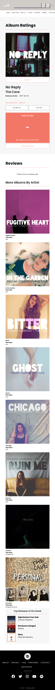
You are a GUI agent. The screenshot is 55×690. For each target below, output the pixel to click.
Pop (7, 239)
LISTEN (30, 12)
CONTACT (45, 662)
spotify (27, 80)
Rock (15, 607)
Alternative (9, 554)
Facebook (17, 108)
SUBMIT (44, 12)
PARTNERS (33, 662)
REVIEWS (37, 12)
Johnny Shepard (25, 620)
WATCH (23, 12)
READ (8, 12)
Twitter (39, 108)
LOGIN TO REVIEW (27, 146)
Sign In (43, 5)
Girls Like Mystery (25, 637)
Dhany (21, 628)
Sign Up (48, 5)
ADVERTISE (26, 667)
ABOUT (5, 662)
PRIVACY (15, 662)
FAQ (24, 662)
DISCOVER (15, 12)
